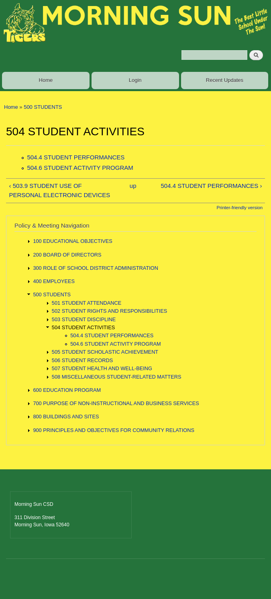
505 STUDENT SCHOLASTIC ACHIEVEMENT (105, 352)
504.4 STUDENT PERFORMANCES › (211, 185)
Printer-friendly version (239, 207)
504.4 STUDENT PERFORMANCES (75, 157)
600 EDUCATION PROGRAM (67, 390)
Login (135, 80)
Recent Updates (224, 80)
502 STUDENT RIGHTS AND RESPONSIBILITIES (109, 311)
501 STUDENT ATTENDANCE (87, 303)
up (133, 185)
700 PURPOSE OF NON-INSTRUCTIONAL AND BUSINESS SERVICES (116, 403)
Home (46, 80)
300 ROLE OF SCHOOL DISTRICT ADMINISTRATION (95, 268)
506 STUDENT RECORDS (82, 360)
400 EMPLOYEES (54, 281)
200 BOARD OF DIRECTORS (67, 255)
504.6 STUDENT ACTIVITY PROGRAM (80, 167)
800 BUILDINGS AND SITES (66, 417)
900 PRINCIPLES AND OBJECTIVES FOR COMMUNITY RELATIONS (113, 430)
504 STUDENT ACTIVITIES (83, 327)
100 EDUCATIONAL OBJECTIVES (72, 241)
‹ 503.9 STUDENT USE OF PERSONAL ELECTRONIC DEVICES (59, 190)
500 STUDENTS (43, 107)
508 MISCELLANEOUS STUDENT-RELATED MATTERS (116, 377)
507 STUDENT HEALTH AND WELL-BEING (102, 368)
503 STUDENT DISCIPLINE (84, 319)
